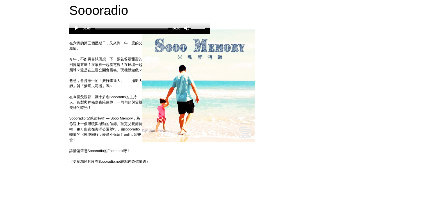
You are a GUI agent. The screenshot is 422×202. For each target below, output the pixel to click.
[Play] (76, 28)
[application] (139, 31)
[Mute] (187, 28)
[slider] (131, 28)
